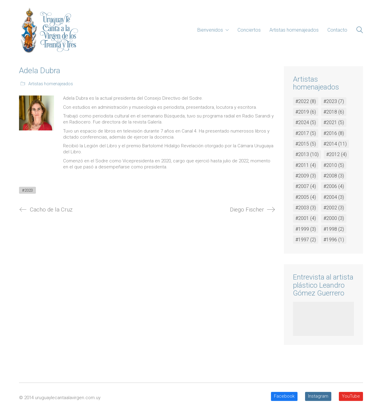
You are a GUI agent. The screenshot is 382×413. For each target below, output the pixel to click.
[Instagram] (318, 396)
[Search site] (359, 31)
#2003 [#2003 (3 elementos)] (305, 208)
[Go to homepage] (48, 30)
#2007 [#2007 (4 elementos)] (305, 186)
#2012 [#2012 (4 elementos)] (336, 154)
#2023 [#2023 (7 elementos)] (333, 101)
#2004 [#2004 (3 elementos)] (333, 197)
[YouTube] (351, 396)
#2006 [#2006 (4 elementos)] (333, 186)
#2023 (27, 190)
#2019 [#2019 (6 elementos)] (305, 112)
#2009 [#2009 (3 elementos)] (305, 176)
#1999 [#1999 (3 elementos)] (305, 229)
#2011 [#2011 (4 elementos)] (305, 165)
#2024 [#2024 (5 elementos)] (305, 122)
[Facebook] (284, 396)
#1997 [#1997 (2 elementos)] (305, 239)
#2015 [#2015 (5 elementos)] (305, 144)
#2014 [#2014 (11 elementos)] (335, 144)
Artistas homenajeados (50, 83)
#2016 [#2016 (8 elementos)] (333, 133)
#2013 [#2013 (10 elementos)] (307, 154)
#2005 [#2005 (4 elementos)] (305, 197)
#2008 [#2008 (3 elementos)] (333, 176)
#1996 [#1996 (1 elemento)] (333, 239)
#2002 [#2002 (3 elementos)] (333, 208)
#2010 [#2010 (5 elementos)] (333, 165)
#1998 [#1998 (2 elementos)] (333, 229)
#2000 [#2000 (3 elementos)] (333, 218)
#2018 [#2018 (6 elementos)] (333, 112)
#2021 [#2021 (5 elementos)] (333, 122)
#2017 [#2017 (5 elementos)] (305, 133)
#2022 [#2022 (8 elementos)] (305, 101)
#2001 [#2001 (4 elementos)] (305, 218)
